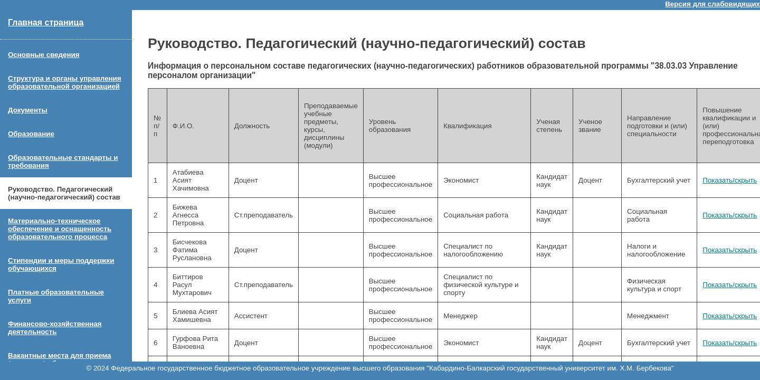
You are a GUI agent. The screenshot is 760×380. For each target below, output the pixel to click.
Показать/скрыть (729, 180)
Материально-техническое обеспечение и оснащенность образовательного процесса (59, 229)
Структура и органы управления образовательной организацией (64, 82)
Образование (31, 134)
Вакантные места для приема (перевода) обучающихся (59, 359)
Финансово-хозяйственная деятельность (55, 328)
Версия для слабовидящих (712, 4)
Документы (28, 110)
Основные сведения (43, 55)
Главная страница (45, 22)
